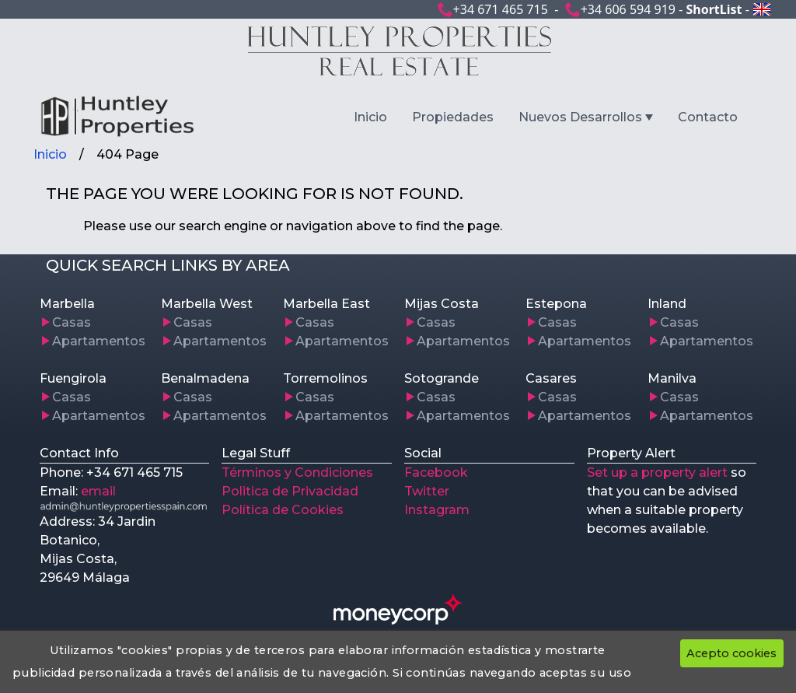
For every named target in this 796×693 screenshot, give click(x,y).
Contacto (708, 117)
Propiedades (453, 117)
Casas (71, 322)
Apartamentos (98, 341)
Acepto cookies (731, 653)
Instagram (437, 509)
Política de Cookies (283, 509)
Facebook (436, 472)
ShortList (714, 9)
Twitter (426, 491)
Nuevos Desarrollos (580, 117)
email (98, 491)
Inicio (370, 117)
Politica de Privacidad (290, 491)
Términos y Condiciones (297, 472)
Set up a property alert (657, 472)
